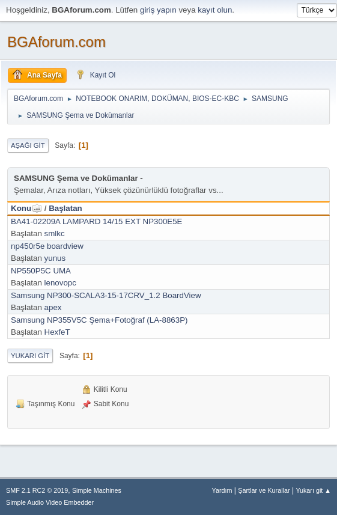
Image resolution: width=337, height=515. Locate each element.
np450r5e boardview (47, 246)
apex (53, 307)
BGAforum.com (56, 42)
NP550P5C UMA (41, 270)
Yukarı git (30, 355)
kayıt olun (215, 9)
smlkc (54, 233)
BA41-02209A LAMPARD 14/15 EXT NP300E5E (97, 221)
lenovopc (60, 282)
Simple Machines (96, 490)
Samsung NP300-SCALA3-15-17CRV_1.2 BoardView (106, 295)
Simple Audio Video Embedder (50, 502)
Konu (26, 208)
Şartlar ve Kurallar (264, 490)
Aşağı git (28, 145)
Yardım (222, 490)
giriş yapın (158, 9)
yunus (55, 258)
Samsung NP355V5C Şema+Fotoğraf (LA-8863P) (99, 320)
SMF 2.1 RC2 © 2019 (37, 490)
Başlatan (65, 208)
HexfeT (57, 332)
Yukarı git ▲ (313, 490)
